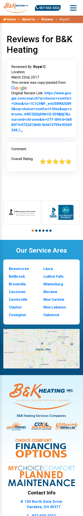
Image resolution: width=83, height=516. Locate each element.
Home (9, 19)
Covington (17, 315)
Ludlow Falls (53, 276)
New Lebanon (54, 307)
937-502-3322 (48, 8)
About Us (28, 19)
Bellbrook (17, 276)
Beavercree (19, 269)
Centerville (18, 299)
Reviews (47, 19)
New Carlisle (53, 299)
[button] (33, 231)
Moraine (50, 292)
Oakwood (51, 315)
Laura (48, 269)
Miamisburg (53, 284)
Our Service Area (41, 250)
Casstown (17, 292)
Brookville (17, 284)
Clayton (15, 307)
